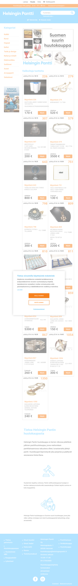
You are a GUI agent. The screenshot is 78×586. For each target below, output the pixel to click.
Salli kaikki (39, 295)
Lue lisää (19, 289)
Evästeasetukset (39, 309)
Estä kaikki (39, 302)
